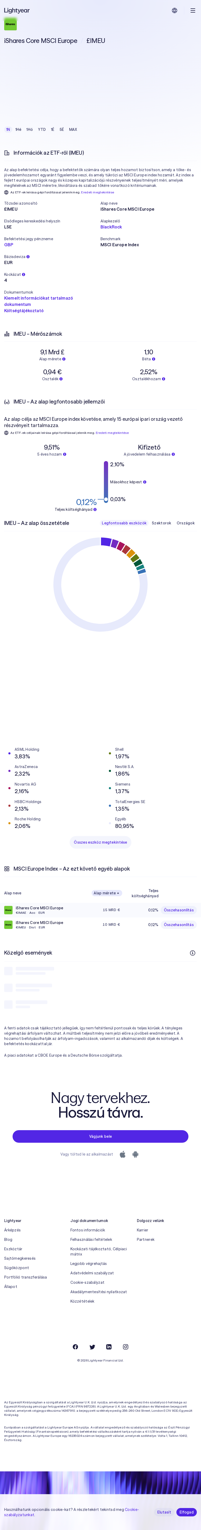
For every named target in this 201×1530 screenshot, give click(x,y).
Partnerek (146, 1239)
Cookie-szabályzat (87, 1282)
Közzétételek (82, 1301)
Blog (8, 1239)
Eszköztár (13, 1249)
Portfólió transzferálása (25, 1277)
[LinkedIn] (109, 1347)
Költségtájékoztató (24, 310)
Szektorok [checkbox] (161, 523)
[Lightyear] (17, 10)
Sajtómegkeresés (20, 1258)
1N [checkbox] (8, 129)
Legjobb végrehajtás (88, 1263)
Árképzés (12, 1230)
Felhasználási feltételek (91, 1239)
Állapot (10, 1286)
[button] (52, 203)
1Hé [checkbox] (18, 129)
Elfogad (187, 1512)
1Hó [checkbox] (29, 129)
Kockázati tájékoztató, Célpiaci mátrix (98, 1252)
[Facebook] (75, 1347)
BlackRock (111, 226)
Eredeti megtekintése (97, 192)
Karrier (142, 1230)
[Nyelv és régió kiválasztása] (174, 10)
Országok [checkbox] (186, 523)
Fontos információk (87, 1230)
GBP (8, 244)
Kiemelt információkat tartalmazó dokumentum (38, 301)
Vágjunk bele (100, 1136)
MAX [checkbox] (73, 129)
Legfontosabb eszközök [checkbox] (124, 523)
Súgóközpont (16, 1267)
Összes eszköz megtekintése (100, 842)
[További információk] (192, 953)
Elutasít (164, 1512)
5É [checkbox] (62, 129)
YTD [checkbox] (42, 129)
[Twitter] (92, 1347)
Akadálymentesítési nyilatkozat (98, 1292)
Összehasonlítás (179, 910)
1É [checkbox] (52, 129)
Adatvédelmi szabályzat (92, 1273)
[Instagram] (125, 1347)
